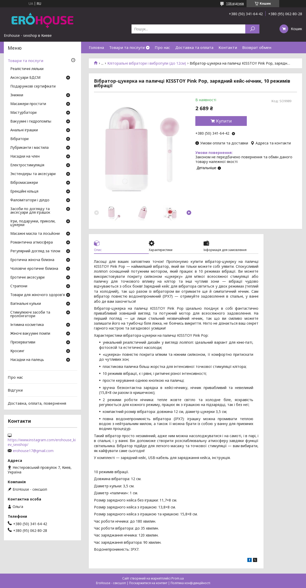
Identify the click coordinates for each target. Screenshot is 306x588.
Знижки (16, 95)
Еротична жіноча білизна (32, 260)
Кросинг (17, 351)
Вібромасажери (24, 183)
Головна (96, 47)
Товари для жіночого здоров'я (37, 295)
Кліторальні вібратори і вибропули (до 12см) (146, 63)
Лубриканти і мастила (29, 148)
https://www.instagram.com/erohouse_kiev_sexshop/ (42, 442)
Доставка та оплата (194, 47)
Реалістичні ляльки (26, 69)
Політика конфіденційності (190, 583)
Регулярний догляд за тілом (35, 251)
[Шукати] (252, 28)
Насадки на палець (27, 360)
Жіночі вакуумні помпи (30, 334)
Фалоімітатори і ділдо (29, 200)
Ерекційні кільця (24, 191)
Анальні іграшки (24, 130)
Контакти (227, 47)
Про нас (162, 47)
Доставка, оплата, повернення (37, 403)
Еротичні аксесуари (27, 277)
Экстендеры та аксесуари (33, 174)
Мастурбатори (23, 113)
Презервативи (22, 342)
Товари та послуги (127, 47)
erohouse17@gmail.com (33, 450)
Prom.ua (177, 578)
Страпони (18, 286)
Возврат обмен (256, 47)
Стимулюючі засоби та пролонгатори (30, 314)
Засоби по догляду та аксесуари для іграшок (30, 211)
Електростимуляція (27, 165)
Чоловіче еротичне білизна (34, 269)
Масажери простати (28, 104)
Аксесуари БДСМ (25, 78)
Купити (224, 121)
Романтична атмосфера (31, 242)
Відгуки (15, 390)
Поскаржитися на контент (148, 583)
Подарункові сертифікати (33, 86)
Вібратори (19, 139)
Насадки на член (25, 156)
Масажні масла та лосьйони (35, 234)
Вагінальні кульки (25, 304)
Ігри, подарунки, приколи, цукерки (33, 223)
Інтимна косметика (27, 325)
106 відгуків (235, 3)
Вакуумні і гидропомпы (30, 121)
